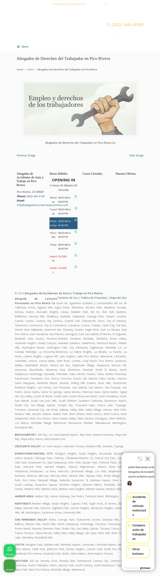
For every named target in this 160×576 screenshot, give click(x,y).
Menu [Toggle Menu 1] (23, 46)
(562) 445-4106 (96, 4)
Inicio (30, 69)
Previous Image (26, 155)
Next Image (136, 155)
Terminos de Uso (67, 297)
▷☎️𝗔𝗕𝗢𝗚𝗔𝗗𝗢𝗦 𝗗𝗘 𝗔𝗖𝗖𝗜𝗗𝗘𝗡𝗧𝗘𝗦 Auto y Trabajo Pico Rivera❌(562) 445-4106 (83, 29)
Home (20, 69)
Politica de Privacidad (94, 297)
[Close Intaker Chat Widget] (148, 457)
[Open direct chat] (140, 457)
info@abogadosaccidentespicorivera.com (80, 10)
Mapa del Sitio (118, 297)
